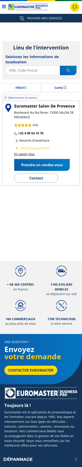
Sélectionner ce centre (20, 98)
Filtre (21, 88)
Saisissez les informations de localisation (32, 59)
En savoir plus (24, 154)
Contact (36, 178)
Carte (60, 88)
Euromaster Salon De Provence (44, 106)
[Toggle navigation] (4, 7)
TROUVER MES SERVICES (41, 18)
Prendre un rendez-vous (42, 164)
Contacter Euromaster (31, 370)
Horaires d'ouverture (32, 140)
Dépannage (40, 459)
